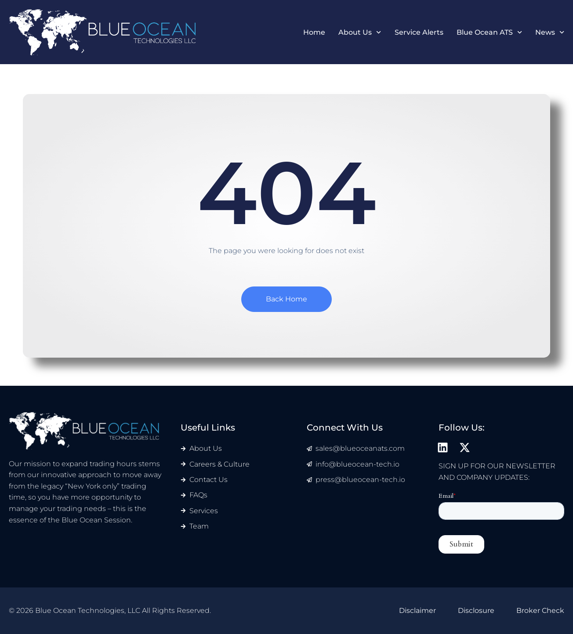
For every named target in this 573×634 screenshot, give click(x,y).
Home (314, 33)
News (549, 33)
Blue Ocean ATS (489, 33)
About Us (359, 33)
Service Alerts (419, 33)
